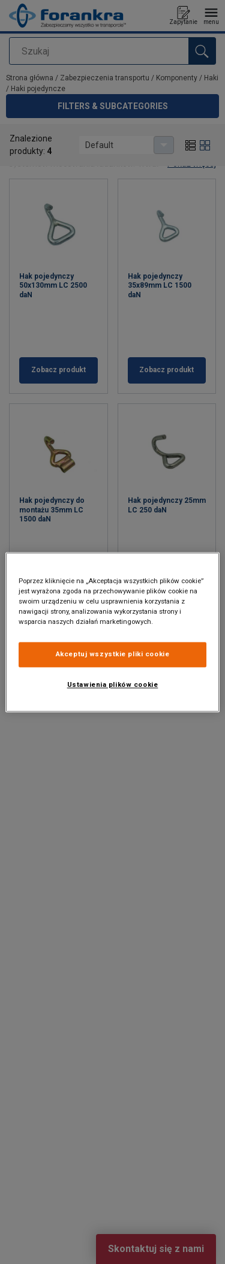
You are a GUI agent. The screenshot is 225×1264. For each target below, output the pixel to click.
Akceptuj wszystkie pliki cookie (113, 654)
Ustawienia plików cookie (112, 684)
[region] (112, 632)
